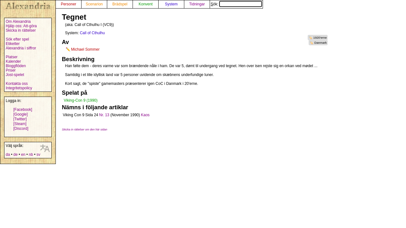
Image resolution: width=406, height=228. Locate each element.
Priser (11, 70)
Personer (68, 4)
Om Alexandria (18, 21)
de (15, 154)
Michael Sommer (85, 49)
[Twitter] (20, 119)
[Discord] (20, 128)
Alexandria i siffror (21, 48)
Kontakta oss (17, 83)
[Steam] (19, 124)
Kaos (145, 115)
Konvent (146, 4)
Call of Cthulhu (92, 33)
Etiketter (13, 43)
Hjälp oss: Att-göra (21, 26)
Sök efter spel (17, 39)
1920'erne (320, 37)
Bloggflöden (16, 66)
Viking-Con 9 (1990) (81, 100)
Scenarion (94, 4)
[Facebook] (22, 109)
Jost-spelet (15, 75)
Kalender (13, 61)
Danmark (320, 42)
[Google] (20, 114)
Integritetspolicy (19, 88)
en (23, 154)
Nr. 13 (104, 115)
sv (38, 154)
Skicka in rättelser (21, 30)
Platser (11, 57)
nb (31, 154)
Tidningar (197, 4)
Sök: (236, 4)
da (8, 154)
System (171, 4)
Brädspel (119, 4)
